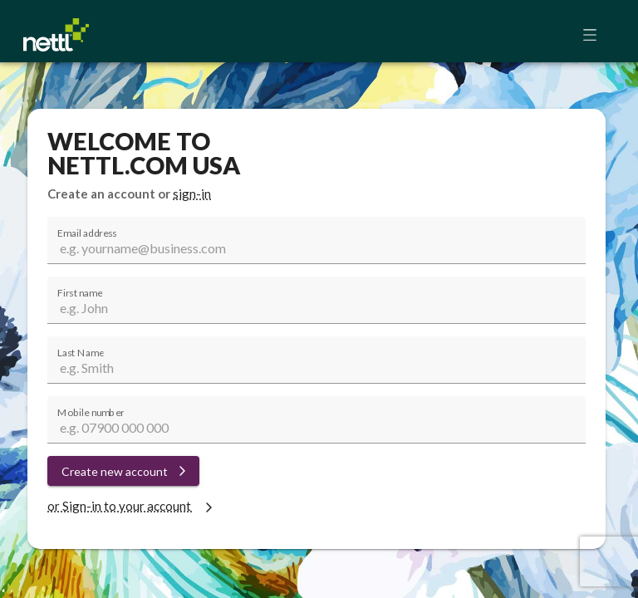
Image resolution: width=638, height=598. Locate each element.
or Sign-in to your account (132, 505)
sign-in (192, 193)
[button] (594, 35)
